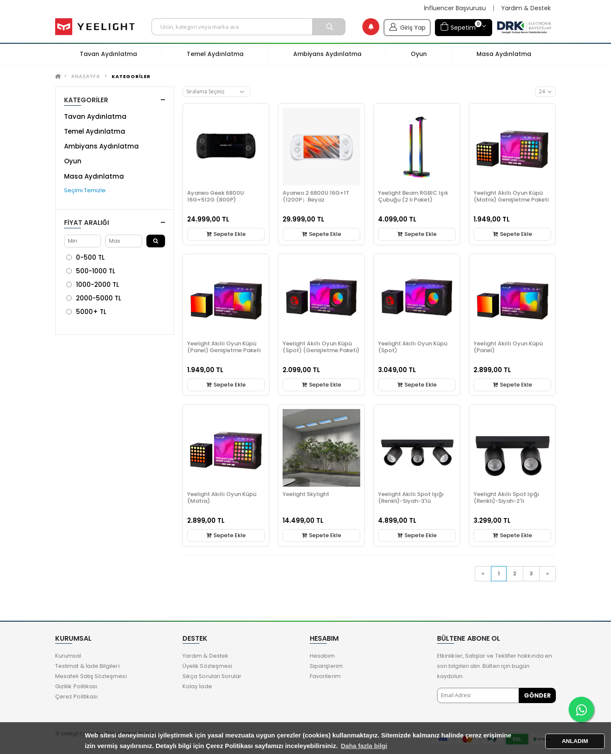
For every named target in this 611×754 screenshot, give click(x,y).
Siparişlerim (326, 666)
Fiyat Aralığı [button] (86, 222)
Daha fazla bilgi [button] (364, 745)
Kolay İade (197, 686)
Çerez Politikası (76, 696)
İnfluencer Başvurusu (455, 8)
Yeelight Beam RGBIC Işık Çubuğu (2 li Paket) (413, 196)
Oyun (72, 161)
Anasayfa (85, 76)
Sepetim (461, 26)
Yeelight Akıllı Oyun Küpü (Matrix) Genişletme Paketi (511, 196)
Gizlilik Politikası (76, 686)
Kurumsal (68, 656)
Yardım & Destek (526, 8)
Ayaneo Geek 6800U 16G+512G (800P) (215, 196)
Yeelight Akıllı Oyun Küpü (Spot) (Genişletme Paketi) (321, 346)
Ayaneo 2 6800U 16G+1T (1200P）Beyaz (316, 196)
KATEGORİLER (131, 76)
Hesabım (322, 656)
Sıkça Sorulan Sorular (211, 676)
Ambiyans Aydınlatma (101, 146)
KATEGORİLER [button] (86, 99)
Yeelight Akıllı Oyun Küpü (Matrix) (221, 497)
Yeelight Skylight (306, 494)
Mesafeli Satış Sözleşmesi (91, 676)
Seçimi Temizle (85, 190)
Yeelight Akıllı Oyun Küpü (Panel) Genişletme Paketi (224, 346)
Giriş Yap (407, 26)
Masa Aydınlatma (94, 176)
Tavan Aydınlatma (95, 116)
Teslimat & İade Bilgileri (87, 666)
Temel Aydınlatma (94, 131)
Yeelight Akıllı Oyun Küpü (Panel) (508, 346)
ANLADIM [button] (575, 741)
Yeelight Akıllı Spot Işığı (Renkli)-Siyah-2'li (506, 497)
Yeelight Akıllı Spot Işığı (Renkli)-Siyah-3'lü (411, 497)
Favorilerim (325, 676)
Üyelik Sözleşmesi (207, 666)
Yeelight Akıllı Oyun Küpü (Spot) (412, 346)
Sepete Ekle (226, 234)
